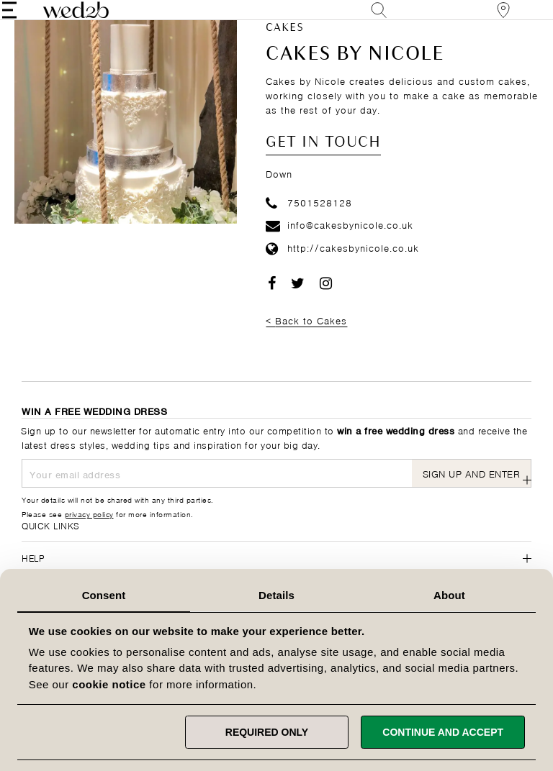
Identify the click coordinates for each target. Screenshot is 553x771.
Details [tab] (276, 595)
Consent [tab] (104, 595)
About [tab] (449, 595)
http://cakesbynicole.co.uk (342, 269)
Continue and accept (442, 732)
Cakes (285, 50)
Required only (266, 732)
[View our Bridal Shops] (484, 21)
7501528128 (309, 223)
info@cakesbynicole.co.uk (339, 246)
